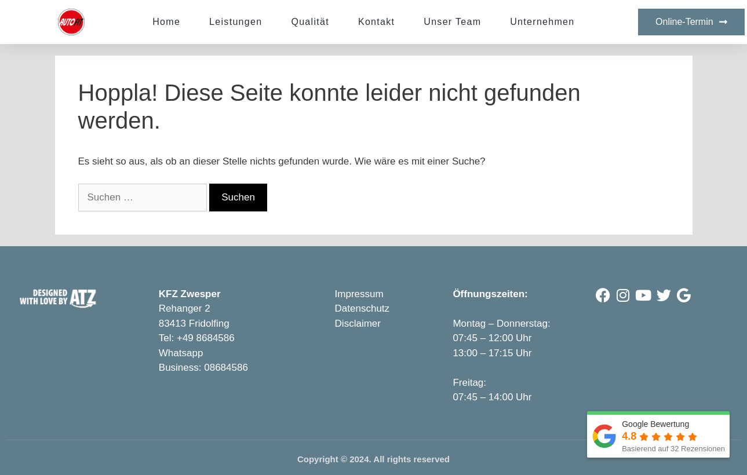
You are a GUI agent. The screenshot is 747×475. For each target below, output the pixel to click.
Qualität (310, 22)
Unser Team (452, 22)
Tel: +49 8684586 (197, 338)
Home (166, 22)
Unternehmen (542, 22)
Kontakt (376, 22)
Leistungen (235, 22)
